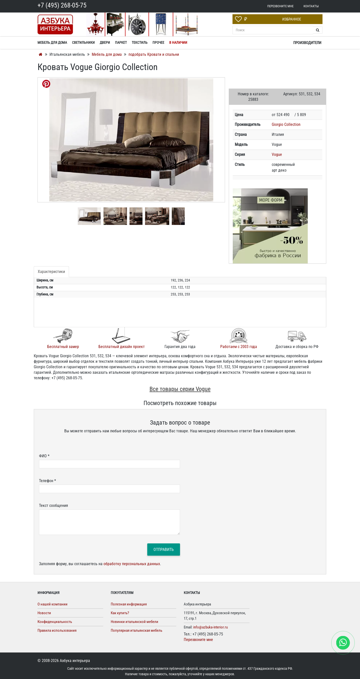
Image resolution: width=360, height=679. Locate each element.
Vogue (277, 154)
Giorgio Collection (286, 124)
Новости (44, 613)
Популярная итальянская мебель (136, 630)
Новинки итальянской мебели (134, 621)
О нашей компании (53, 604)
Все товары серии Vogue (180, 389)
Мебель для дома (107, 54)
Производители (307, 43)
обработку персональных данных (132, 563)
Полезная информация (129, 604)
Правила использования (57, 630)
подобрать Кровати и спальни (153, 54)
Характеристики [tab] (51, 271)
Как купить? (120, 613)
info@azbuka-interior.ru (210, 627)
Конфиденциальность (55, 621)
